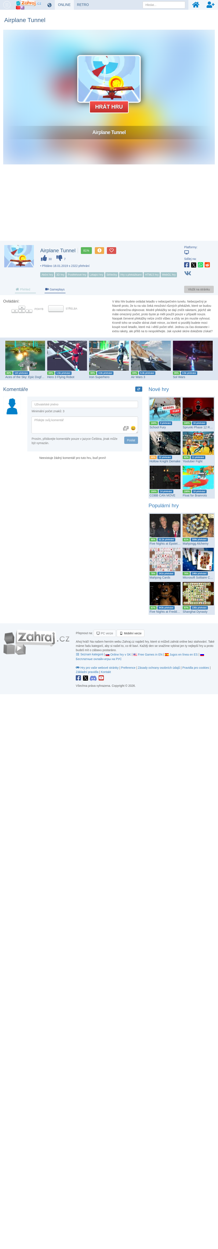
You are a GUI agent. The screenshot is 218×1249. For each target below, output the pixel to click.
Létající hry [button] (96, 274)
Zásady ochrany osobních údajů (159, 667)
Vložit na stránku (199, 289)
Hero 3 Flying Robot (60, 377)
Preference (128, 667)
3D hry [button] (60, 274)
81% (86, 250)
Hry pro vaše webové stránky (97, 667)
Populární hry (164, 505)
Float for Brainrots (195, 495)
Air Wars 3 (138, 377)
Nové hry (159, 389)
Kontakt (106, 672)
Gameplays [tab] (55, 289)
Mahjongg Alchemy (195, 543)
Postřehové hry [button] (77, 274)
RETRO (84, 5)
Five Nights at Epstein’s (165, 543)
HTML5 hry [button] (152, 274)
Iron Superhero (99, 377)
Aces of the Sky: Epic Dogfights (26, 377)
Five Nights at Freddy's (165, 611)
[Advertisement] (109, 207)
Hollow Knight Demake (165, 461)
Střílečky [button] (111, 274)
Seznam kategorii (90, 654)
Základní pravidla (87, 672)
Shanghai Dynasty (195, 611)
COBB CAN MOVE (162, 495)
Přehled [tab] (22, 289)
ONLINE (66, 5)
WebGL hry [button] (169, 274)
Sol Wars (179, 377)
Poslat (131, 440)
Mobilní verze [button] (130, 633)
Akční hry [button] (47, 274)
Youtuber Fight (192, 461)
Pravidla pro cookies (195, 667)
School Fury (158, 427)
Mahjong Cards (160, 577)
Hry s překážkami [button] (131, 274)
